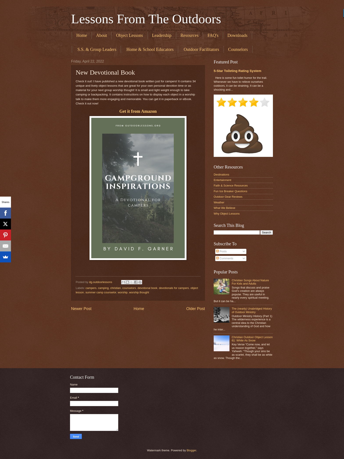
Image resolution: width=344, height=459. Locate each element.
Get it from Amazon (138, 111)
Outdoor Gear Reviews (228, 196)
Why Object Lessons (227, 213)
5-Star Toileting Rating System (237, 71)
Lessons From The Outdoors (146, 19)
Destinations (221, 174)
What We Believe (224, 208)
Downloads (237, 35)
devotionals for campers (174, 288)
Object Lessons (129, 35)
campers (91, 288)
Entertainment (222, 180)
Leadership (162, 35)
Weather (219, 202)
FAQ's (213, 35)
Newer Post (81, 309)
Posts (221, 251)
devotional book (147, 288)
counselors (129, 288)
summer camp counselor (100, 292)
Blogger (191, 450)
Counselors (238, 49)
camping (103, 288)
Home (81, 35)
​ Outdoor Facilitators (201, 49)
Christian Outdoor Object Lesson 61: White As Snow (252, 338)
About (101, 35)
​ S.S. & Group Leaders (96, 49)
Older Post (195, 309)
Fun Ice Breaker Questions (230, 191)
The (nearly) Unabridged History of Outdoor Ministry (252, 310)
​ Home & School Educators (149, 49)
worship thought (139, 292)
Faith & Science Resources (231, 185)
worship (122, 292)
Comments (224, 258)
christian (115, 288)
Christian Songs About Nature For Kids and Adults (250, 282)
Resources (190, 35)
